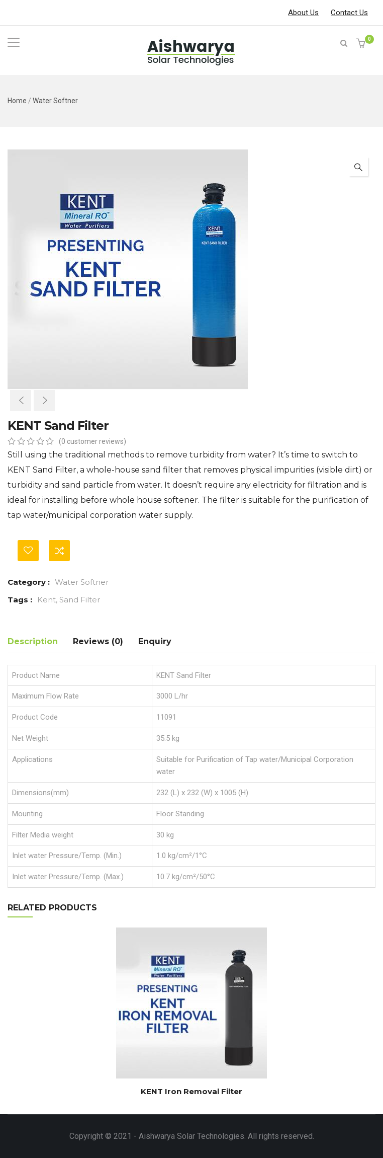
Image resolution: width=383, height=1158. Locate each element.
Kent (46, 599)
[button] (362, 44)
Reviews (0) (98, 641)
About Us (303, 12)
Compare (59, 550)
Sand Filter (79, 599)
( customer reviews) (92, 441)
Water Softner (55, 101)
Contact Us (349, 12)
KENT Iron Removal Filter (191, 1091)
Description (33, 641)
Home (17, 101)
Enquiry (154, 641)
